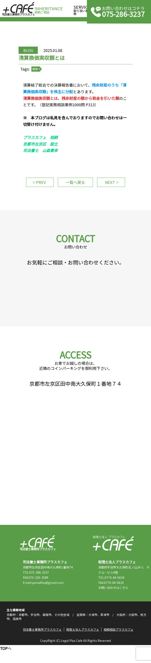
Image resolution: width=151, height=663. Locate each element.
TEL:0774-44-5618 (114, 593)
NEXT (112, 188)
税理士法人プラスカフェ (113, 558)
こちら (126, 603)
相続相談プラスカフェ (119, 647)
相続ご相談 (49, 9)
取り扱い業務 (82, 8)
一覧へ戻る (75, 188)
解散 (38, 73)
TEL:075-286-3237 (39, 593)
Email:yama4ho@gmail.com (46, 603)
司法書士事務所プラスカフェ (18, 9)
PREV (39, 188)
